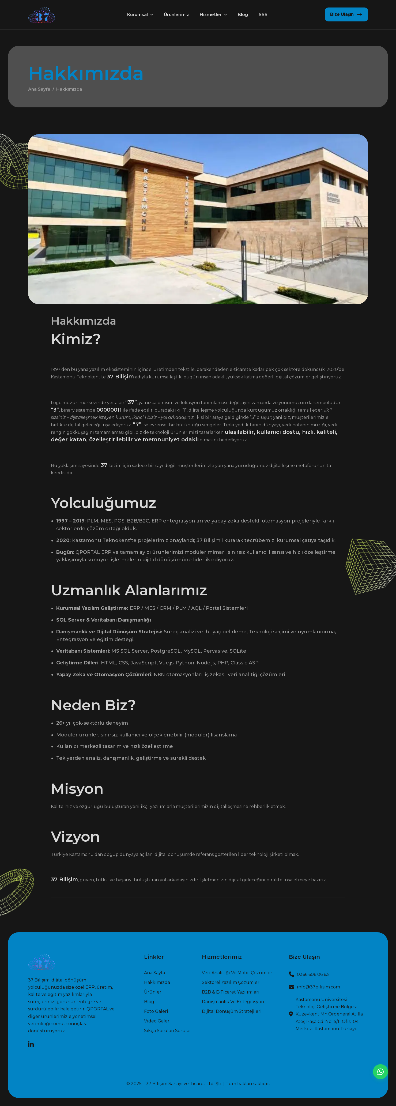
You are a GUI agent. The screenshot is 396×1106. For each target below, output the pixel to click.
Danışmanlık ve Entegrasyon (233, 1002)
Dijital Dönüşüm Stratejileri (232, 1011)
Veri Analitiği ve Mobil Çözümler (237, 973)
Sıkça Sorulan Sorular (167, 1031)
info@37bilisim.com (318, 987)
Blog (243, 14)
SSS (263, 14)
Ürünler (152, 992)
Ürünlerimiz (176, 14)
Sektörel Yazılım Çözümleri (231, 982)
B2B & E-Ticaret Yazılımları (230, 992)
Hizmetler (211, 14)
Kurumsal (137, 14)
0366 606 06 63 (313, 974)
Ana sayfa (154, 973)
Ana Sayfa (39, 91)
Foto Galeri (156, 1011)
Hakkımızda (157, 982)
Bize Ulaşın (342, 14)
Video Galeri (157, 1021)
